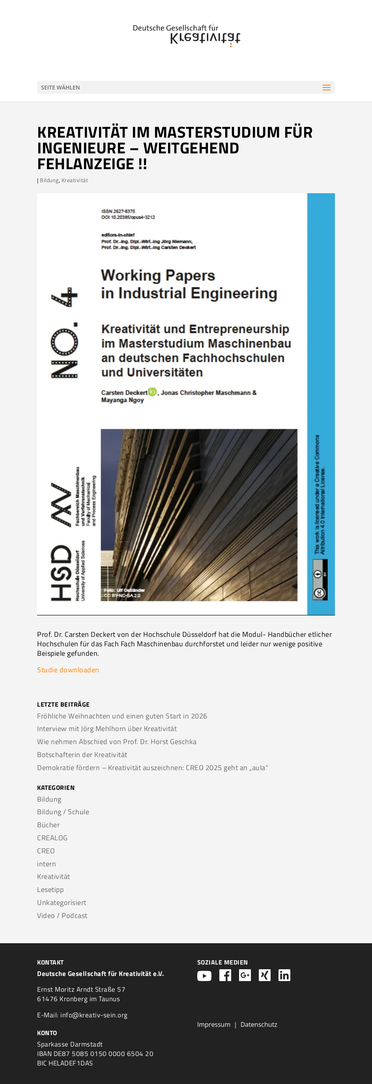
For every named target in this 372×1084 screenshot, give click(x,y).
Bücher (48, 824)
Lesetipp (50, 889)
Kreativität (75, 180)
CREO (46, 850)
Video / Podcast (62, 915)
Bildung (49, 180)
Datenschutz (259, 1024)
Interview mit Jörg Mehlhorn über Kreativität (107, 728)
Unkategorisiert (61, 902)
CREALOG (52, 837)
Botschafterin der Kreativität (82, 754)
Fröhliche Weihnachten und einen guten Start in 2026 (122, 716)
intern (46, 863)
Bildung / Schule (63, 811)
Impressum (213, 1024)
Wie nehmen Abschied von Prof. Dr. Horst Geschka (117, 741)
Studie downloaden (68, 669)
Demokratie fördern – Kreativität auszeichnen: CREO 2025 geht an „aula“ (152, 767)
